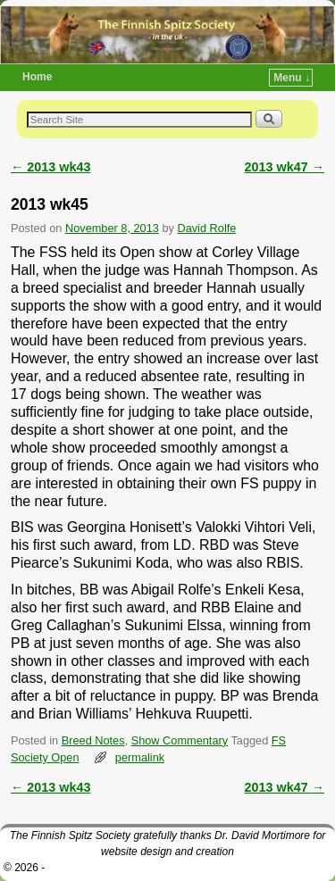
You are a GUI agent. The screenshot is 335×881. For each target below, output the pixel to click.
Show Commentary (179, 740)
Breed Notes (93, 740)
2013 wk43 (50, 167)
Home (37, 77)
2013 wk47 (284, 167)
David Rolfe (206, 228)
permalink (139, 757)
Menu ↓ (291, 77)
